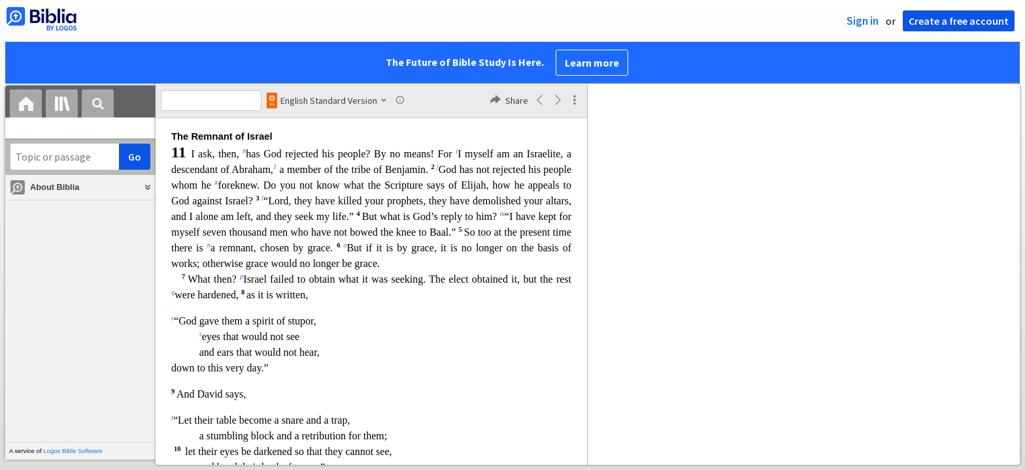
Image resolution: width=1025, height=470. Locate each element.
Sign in (863, 21)
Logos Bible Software (73, 450)
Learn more (592, 62)
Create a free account (959, 20)
